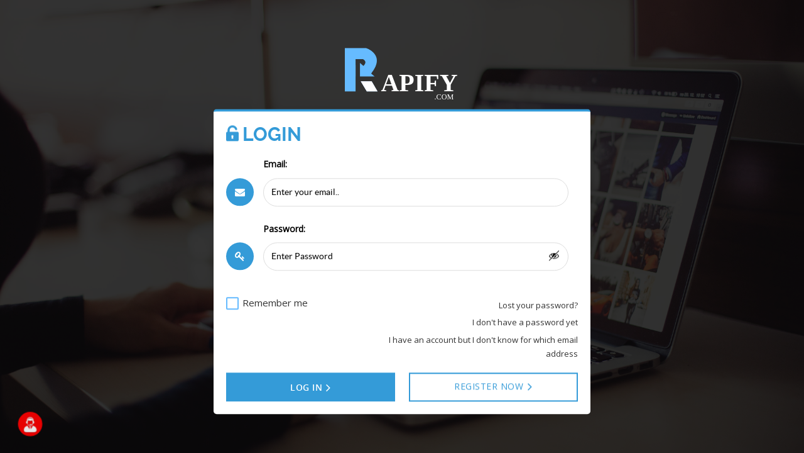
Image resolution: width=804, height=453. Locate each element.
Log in (310, 388)
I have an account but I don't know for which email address (483, 346)
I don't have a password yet (525, 322)
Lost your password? (538, 305)
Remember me (275, 302)
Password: (284, 229)
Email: (275, 165)
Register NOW (494, 387)
